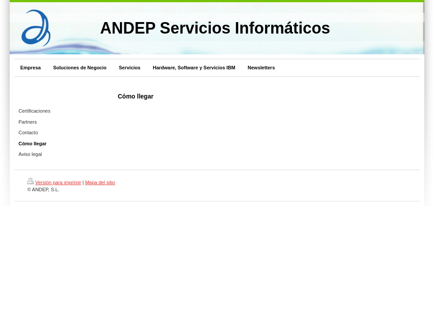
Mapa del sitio (100, 182)
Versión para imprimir (54, 182)
